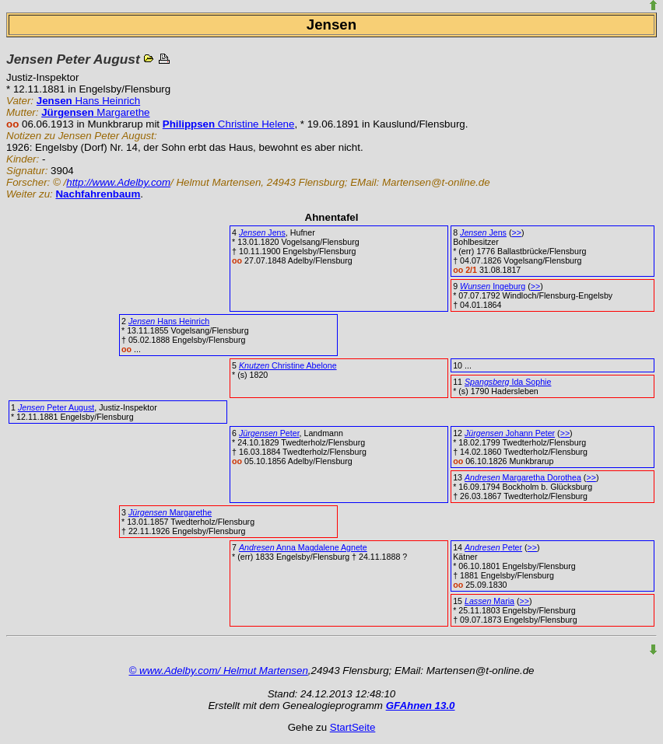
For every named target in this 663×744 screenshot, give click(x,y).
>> (516, 232)
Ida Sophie (508, 381)
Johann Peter (510, 433)
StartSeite (353, 727)
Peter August (56, 407)
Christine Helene (229, 124)
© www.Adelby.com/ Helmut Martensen (218, 670)
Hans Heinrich (88, 101)
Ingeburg (492, 286)
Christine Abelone (288, 365)
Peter (269, 433)
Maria (489, 601)
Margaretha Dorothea (523, 477)
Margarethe (95, 112)
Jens (262, 232)
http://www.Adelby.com (118, 182)
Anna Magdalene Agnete (303, 547)
